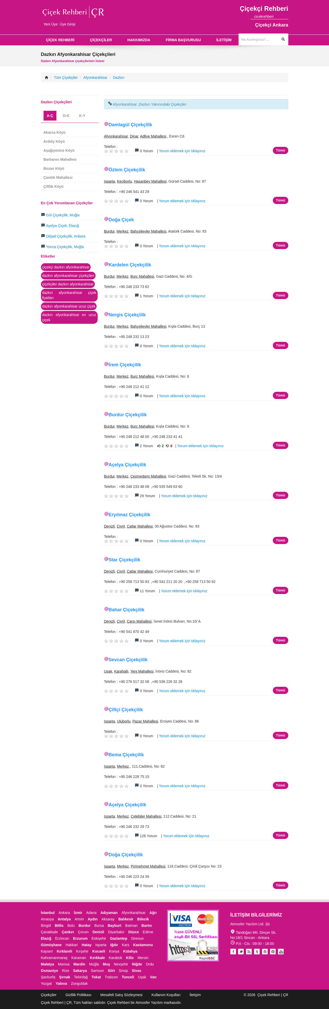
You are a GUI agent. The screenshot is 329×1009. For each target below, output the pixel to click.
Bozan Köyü (54, 168)
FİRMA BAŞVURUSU (183, 40)
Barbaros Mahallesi (60, 159)
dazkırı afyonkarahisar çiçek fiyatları (69, 295)
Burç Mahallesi (142, 276)
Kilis (130, 958)
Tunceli (128, 977)
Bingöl (46, 925)
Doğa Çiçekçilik (126, 854)
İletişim (195, 995)
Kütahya (130, 951)
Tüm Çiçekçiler (66, 77)
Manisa (64, 964)
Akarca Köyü (55, 132)
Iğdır (114, 945)
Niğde (137, 964)
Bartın (146, 925)
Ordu (150, 964)
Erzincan (62, 938)
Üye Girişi (67, 24)
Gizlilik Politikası (78, 995)
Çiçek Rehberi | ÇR (272, 995)
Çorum (83, 932)
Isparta (109, 181)
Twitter (240, 951)
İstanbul (48, 913)
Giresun (137, 938)
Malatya (47, 964)
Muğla (94, 964)
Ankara (64, 913)
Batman (131, 925)
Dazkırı (118, 77)
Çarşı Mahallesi (139, 621)
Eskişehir (98, 938)
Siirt (111, 971)
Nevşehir (121, 964)
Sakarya (80, 971)
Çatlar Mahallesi (140, 526)
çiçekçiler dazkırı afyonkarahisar (68, 284)
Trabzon (111, 977)
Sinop (123, 971)
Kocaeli (98, 951)
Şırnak (64, 977)
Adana (91, 913)
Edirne (148, 932)
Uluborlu (123, 721)
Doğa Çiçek (121, 219)
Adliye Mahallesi (153, 136)
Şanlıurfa (48, 977)
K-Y (82, 116)
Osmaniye (49, 971)
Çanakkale (49, 932)
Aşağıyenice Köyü (59, 150)
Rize (65, 971)
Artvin (79, 919)
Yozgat (46, 983)
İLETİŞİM (224, 40)
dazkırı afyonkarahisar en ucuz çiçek (69, 317)
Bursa (99, 925)
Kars (125, 945)
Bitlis (59, 925)
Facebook (233, 951)
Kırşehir (82, 951)
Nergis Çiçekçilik (127, 314)
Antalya (64, 919)
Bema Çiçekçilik (126, 754)
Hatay (86, 945)
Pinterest (272, 951)
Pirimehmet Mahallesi (148, 866)
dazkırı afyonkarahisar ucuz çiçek (69, 306)
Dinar (134, 136)
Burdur (109, 231)
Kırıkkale (97, 958)
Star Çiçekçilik (124, 559)
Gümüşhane (51, 945)
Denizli (109, 526)
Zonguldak (79, 983)
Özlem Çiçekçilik (127, 169)
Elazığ (46, 938)
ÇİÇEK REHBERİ (60, 40)
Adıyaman (109, 913)
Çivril (121, 526)
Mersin (143, 958)
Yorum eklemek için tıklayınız (182, 151)
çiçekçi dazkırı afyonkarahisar (66, 267)
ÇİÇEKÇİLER (101, 40)
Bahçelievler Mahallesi (148, 231)
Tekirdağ (81, 977)
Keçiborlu (124, 181)
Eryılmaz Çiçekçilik (129, 514)
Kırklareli (64, 951)
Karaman (78, 958)
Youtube (264, 951)
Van (153, 977)
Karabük (115, 958)
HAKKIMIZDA (139, 40)
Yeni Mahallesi (142, 671)
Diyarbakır (116, 932)
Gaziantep (118, 938)
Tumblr (256, 951)
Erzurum (80, 938)
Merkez (123, 231)
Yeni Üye (51, 24)
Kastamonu (143, 945)
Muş (106, 964)
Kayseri (47, 951)
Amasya (47, 919)
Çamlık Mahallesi (58, 177)
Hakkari (71, 945)
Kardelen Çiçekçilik (130, 264)
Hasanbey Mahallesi (150, 181)
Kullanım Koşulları (166, 995)
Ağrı (153, 913)
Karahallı (121, 671)
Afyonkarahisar (95, 77)
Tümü (280, 150)
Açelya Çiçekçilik (127, 464)
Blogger (248, 951)
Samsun (97, 971)
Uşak (108, 671)
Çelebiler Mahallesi (146, 816)
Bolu (71, 925)
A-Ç (50, 116)
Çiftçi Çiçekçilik (126, 709)
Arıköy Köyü (54, 141)
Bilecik (143, 919)
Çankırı (68, 932)
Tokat (96, 977)
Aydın (92, 919)
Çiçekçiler (49, 995)
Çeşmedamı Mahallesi (148, 476)
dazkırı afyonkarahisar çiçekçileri (68, 276)
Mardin (79, 964)
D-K (66, 116)
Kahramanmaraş (54, 958)
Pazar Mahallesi (145, 721)
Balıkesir (125, 919)
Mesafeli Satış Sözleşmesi (121, 995)
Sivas (136, 971)
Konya (114, 951)
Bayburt (114, 925)
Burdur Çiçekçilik (128, 414)
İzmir (78, 913)
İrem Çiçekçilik (125, 364)
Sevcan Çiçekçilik (128, 659)
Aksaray (108, 919)
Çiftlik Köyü (54, 186)
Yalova (61, 983)
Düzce (133, 932)
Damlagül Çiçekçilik (130, 124)
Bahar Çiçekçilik (127, 609)
